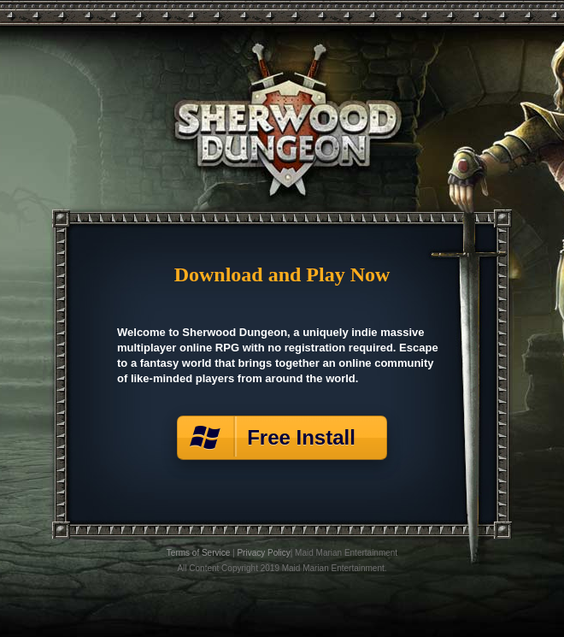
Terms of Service (198, 552)
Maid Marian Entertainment (346, 552)
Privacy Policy (263, 552)
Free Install (307, 437)
